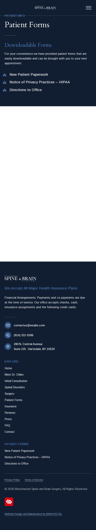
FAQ (7, 425)
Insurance (11, 406)
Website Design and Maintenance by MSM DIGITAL (33, 514)
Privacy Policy (12, 479)
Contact (10, 431)
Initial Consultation (16, 380)
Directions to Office (17, 463)
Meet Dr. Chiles (14, 374)
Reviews (10, 412)
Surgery (9, 393)
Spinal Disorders (15, 387)
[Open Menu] (88, 8)
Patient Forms (13, 400)
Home (8, 368)
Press (8, 419)
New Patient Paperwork (20, 450)
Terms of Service (33, 479)
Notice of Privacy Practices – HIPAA (27, 457)
